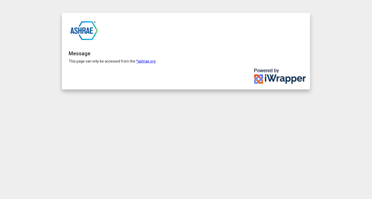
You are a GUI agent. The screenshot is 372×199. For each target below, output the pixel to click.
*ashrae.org (146, 61)
